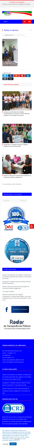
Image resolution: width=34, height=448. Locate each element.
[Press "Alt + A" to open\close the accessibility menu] (32, 226)
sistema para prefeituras (24, 417)
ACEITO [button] (13, 444)
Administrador (9, 35)
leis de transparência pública (10, 424)
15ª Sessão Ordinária (8, 291)
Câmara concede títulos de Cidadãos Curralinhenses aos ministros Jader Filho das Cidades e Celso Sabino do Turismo (17, 4)
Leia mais (17, 439)
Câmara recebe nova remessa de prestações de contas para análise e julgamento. (17, 176)
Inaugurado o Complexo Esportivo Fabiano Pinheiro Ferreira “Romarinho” (16, 145)
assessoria (15, 419)
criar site (13, 417)
